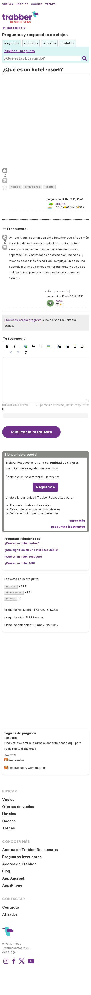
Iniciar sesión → (14, 27)
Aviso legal (9, 952)
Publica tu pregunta (19, 51)
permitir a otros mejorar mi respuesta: (64, 405)
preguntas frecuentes (68, 526)
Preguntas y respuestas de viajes (35, 34)
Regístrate (45, 487)
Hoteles (22, 4)
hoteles (15, 186)
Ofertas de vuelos (18, 806)
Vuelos (7, 4)
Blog (6, 871)
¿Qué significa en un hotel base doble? (31, 550)
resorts (49, 186)
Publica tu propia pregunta (22, 320)
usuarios (49, 43)
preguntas (11, 43)
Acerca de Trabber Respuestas (30, 849)
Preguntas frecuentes (22, 857)
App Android (13, 878)
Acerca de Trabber (19, 864)
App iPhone (12, 885)
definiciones (32, 186)
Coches (36, 4)
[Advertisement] (45, 120)
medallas (67, 43)
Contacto (10, 907)
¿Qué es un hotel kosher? (22, 543)
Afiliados (10, 914)
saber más (77, 520)
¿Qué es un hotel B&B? (19, 563)
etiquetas (31, 43)
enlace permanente (56, 291)
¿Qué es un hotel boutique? (23, 556)
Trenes (50, 4)
